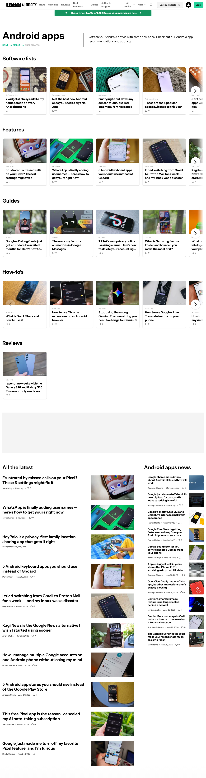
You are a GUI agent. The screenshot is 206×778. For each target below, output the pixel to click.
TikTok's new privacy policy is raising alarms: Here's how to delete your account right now (117, 233)
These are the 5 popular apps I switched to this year (164, 90)
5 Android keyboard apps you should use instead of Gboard (117, 162)
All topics (127, 5)
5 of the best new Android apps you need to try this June (71, 90)
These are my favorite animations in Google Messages (71, 233)
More (140, 4)
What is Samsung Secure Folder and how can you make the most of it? (164, 233)
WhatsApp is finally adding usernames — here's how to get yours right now (71, 162)
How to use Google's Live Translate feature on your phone (164, 304)
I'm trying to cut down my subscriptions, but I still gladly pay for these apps (117, 90)
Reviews (65, 4)
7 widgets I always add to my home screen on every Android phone (25, 90)
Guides (94, 4)
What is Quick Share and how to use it (25, 304)
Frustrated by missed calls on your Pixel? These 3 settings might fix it (25, 162)
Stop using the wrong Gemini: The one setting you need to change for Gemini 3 (117, 304)
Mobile (16, 45)
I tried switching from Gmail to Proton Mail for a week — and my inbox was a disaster (164, 162)
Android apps (32, 45)
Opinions (53, 4)
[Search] (151, 5)
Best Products (78, 5)
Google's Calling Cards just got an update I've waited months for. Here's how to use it (25, 233)
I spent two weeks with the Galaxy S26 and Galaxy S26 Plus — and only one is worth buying (25, 375)
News (42, 4)
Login (198, 4)
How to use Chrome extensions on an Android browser (71, 304)
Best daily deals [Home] (170, 4)
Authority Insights (106, 5)
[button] (103, 5)
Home (5, 45)
